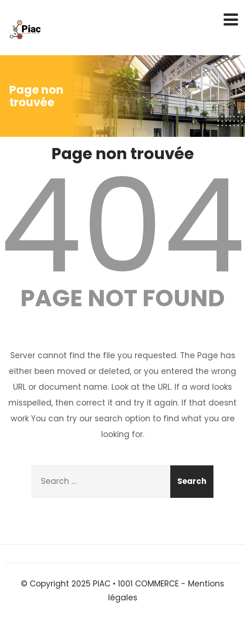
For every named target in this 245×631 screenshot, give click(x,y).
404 (122, 226)
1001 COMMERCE (148, 583)
